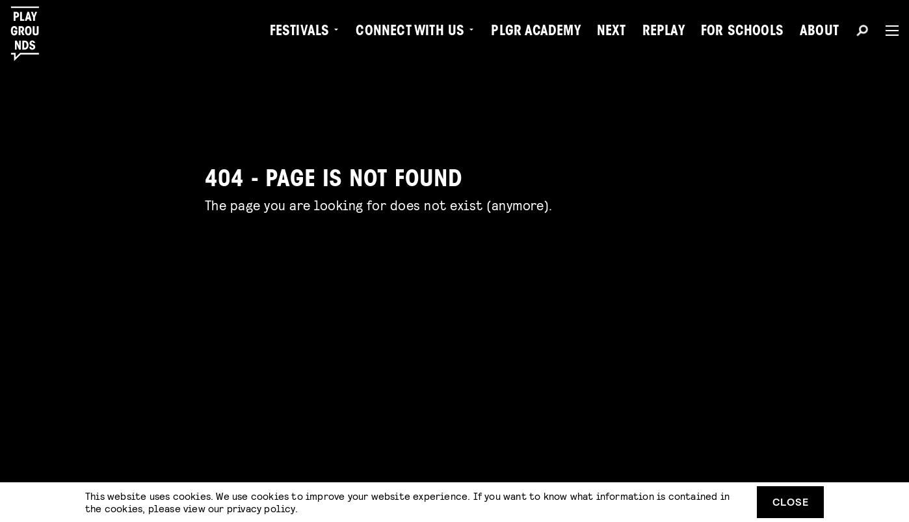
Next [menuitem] (611, 32)
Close (790, 501)
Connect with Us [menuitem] (410, 32)
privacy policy (261, 508)
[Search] (862, 32)
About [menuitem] (819, 32)
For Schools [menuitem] (742, 32)
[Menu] (887, 30)
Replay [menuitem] (663, 32)
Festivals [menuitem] (300, 32)
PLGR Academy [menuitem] (535, 32)
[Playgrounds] (31, 34)
